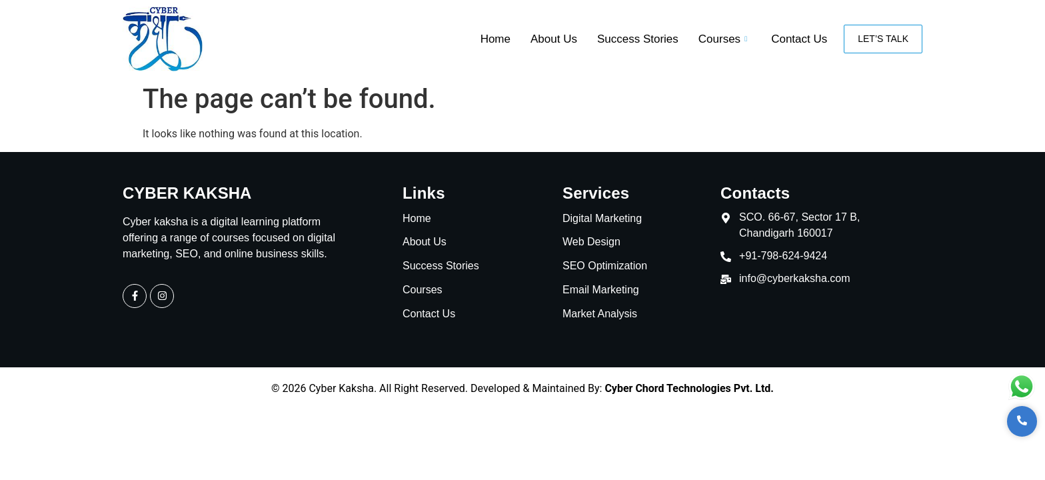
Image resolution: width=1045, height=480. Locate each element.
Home (496, 39)
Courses (722, 39)
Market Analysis (599, 314)
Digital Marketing (602, 219)
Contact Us (799, 39)
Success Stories (637, 39)
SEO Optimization (604, 266)
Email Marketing (600, 290)
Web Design (591, 242)
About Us (553, 39)
